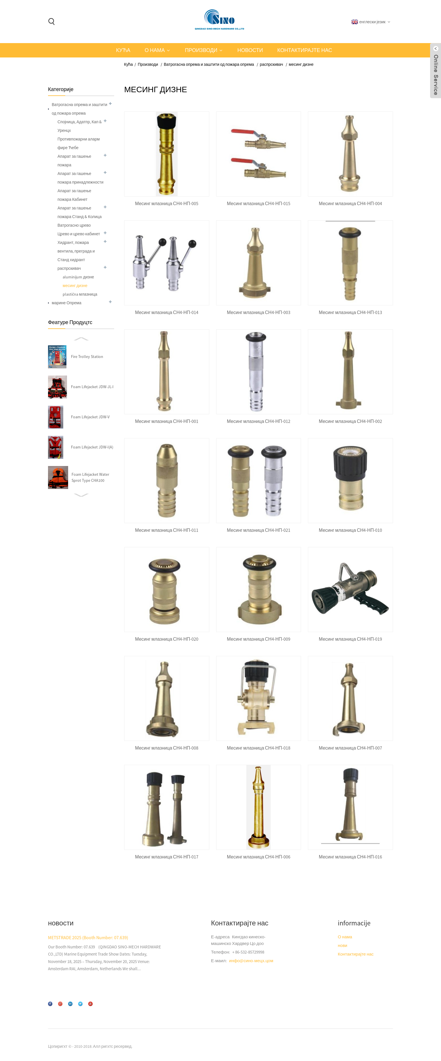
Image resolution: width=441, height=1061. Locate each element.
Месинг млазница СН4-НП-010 (350, 530)
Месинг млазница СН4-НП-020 (166, 639)
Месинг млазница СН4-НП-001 (166, 421)
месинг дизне (301, 64)
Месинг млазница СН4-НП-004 (350, 203)
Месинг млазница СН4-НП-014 (166, 312)
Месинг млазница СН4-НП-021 (258, 530)
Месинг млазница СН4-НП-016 (350, 857)
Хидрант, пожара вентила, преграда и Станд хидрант (76, 251)
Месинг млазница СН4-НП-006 (258, 857)
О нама (155, 50)
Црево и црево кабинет (78, 233)
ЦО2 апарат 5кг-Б (90, 477)
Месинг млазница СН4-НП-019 (350, 639)
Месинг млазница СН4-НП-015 (258, 203)
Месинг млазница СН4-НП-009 (258, 639)
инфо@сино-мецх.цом (251, 960)
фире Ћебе (67, 147)
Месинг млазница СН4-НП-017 (166, 857)
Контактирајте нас (304, 50)
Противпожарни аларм (78, 139)
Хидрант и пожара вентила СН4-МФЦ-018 (91, 416)
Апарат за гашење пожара (74, 160)
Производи (201, 50)
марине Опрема (66, 302)
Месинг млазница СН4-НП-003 (258, 312)
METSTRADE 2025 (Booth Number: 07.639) (88, 937)
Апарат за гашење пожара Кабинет (74, 195)
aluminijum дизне (78, 277)
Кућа (123, 50)
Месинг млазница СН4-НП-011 (166, 530)
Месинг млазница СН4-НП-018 (258, 748)
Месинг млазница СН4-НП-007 (350, 748)
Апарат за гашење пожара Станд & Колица (79, 212)
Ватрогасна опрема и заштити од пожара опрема (209, 64)
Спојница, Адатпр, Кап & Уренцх (79, 126)
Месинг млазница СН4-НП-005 (166, 203)
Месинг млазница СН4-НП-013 (350, 312)
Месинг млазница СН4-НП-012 (258, 421)
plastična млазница (80, 294)
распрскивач (271, 64)
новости (250, 50)
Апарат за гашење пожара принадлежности (80, 178)
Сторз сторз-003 (88, 447)
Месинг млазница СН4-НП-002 (350, 421)
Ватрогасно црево (74, 225)
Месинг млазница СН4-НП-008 (166, 748)
